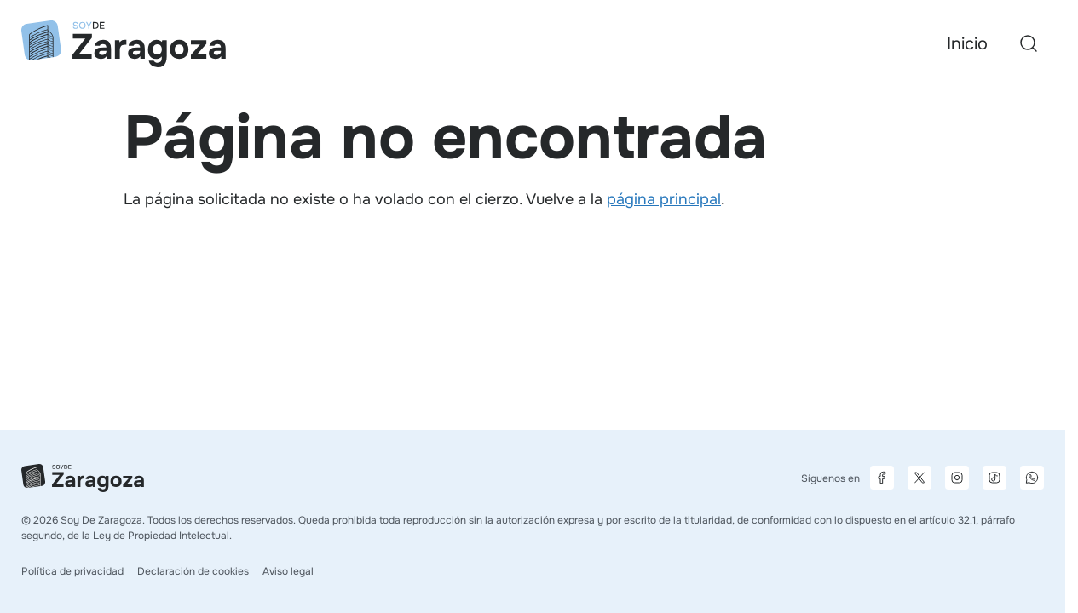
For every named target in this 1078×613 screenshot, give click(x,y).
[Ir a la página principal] (123, 43)
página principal (664, 199)
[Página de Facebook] (882, 478)
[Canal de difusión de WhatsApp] (1032, 478)
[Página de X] (919, 478)
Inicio (967, 43)
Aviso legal (288, 571)
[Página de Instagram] (957, 478)
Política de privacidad (72, 571)
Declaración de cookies (193, 571)
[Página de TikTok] (994, 478)
